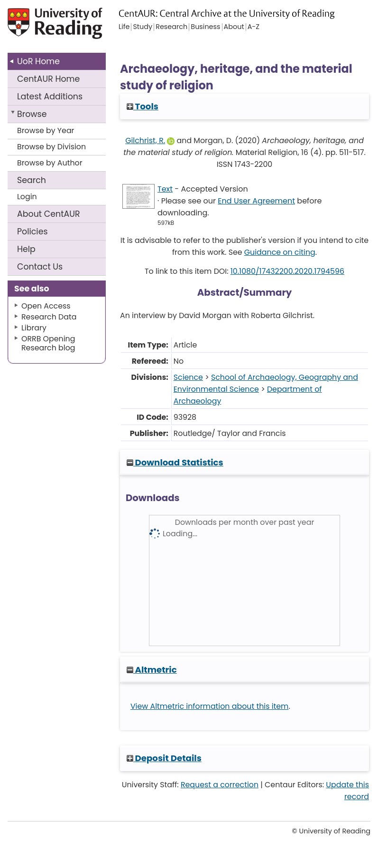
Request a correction (219, 784)
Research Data (48, 316)
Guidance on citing (279, 252)
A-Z (253, 27)
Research (171, 27)
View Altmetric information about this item (209, 706)
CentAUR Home (48, 79)
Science (188, 377)
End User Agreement (256, 200)
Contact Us (40, 266)
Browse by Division (51, 146)
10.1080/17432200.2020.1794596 (287, 271)
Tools (142, 106)
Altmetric (152, 670)
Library (33, 327)
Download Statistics (175, 462)
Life (124, 27)
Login (27, 196)
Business (205, 27)
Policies (32, 231)
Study (142, 27)
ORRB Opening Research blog (48, 343)
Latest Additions (50, 96)
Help (26, 249)
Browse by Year (45, 130)
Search (31, 180)
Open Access (46, 305)
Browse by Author (50, 162)
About (48, 214)
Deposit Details (164, 758)
